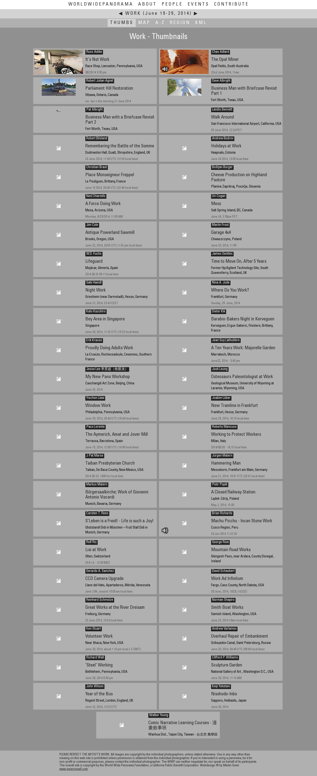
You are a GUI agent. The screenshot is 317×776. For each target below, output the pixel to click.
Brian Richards (222, 513)
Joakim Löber (221, 398)
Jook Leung (220, 369)
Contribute (231, 4)
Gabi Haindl (94, 283)
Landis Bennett (222, 109)
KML (201, 23)
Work (133, 13)
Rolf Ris (91, 542)
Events (198, 4)
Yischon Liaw (95, 398)
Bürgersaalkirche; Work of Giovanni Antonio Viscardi (116, 495)
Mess (216, 204)
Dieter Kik (218, 311)
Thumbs (121, 23)
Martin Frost (220, 225)
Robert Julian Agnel (99, 81)
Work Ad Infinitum (227, 579)
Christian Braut (96, 167)
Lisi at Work (95, 550)
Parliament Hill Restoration (109, 88)
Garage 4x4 (221, 232)
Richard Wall (95, 657)
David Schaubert (223, 571)
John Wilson (94, 686)
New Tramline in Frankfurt (234, 406)
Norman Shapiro (223, 600)
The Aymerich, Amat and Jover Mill (116, 434)
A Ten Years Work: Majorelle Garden (243, 348)
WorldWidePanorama (100, 4)
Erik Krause (94, 340)
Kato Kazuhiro (96, 311)
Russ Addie (94, 52)
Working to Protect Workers (236, 434)
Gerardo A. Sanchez (100, 571)
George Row (220, 542)
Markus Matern (96, 484)
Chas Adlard (220, 52)
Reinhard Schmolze (99, 600)
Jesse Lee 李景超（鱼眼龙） (107, 369)
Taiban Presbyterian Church (110, 463)
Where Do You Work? (230, 290)
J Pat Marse (94, 456)
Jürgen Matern (222, 456)
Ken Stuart (93, 629)
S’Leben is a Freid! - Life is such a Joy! (119, 521)
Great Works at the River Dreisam (115, 607)
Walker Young (158, 715)
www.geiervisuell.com (73, 769)
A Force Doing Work (103, 204)
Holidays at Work (226, 146)
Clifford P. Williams (225, 657)
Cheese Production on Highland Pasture (239, 177)
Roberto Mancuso (224, 427)
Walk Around (222, 117)
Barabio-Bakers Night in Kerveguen (242, 319)
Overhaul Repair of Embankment (239, 636)
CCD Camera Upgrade (104, 579)
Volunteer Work (99, 636)
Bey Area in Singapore (105, 319)
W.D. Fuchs (94, 254)
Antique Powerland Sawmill (110, 232)
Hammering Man (226, 463)
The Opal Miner (225, 59)
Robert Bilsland (96, 138)
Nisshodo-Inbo (224, 694)
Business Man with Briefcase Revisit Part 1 (244, 91)
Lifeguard (94, 261)
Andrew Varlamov (224, 629)
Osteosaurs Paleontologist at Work (242, 377)
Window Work (98, 406)
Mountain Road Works (231, 550)
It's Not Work (97, 59)
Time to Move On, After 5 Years (238, 261)
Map (144, 23)
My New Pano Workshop (107, 377)
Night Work (95, 290)
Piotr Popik (219, 484)
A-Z (160, 23)
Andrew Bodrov (222, 138)
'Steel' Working (99, 665)
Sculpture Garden (226, 665)
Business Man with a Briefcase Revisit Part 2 (119, 120)
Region (180, 23)
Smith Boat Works (227, 607)
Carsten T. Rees (97, 513)
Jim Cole (92, 225)
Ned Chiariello (95, 196)
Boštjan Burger (222, 167)
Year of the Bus (99, 694)
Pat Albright (94, 109)
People (172, 4)
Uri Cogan (218, 196)
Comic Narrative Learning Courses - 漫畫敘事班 (182, 725)
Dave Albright (221, 81)
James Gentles (222, 254)
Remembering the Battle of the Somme (119, 146)
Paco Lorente (95, 427)
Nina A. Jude (221, 283)
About (147, 4)
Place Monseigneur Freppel (109, 175)
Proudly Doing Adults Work (109, 348)
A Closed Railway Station (233, 492)
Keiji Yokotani (221, 686)
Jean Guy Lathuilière (226, 340)
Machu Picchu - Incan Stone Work (241, 521)
